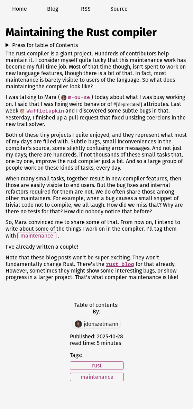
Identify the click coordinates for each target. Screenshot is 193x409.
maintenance (36, 235)
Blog (52, 9)
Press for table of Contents (45, 45)
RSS (86, 9)
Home (19, 9)
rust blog (120, 263)
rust (97, 365)
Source (119, 9)
